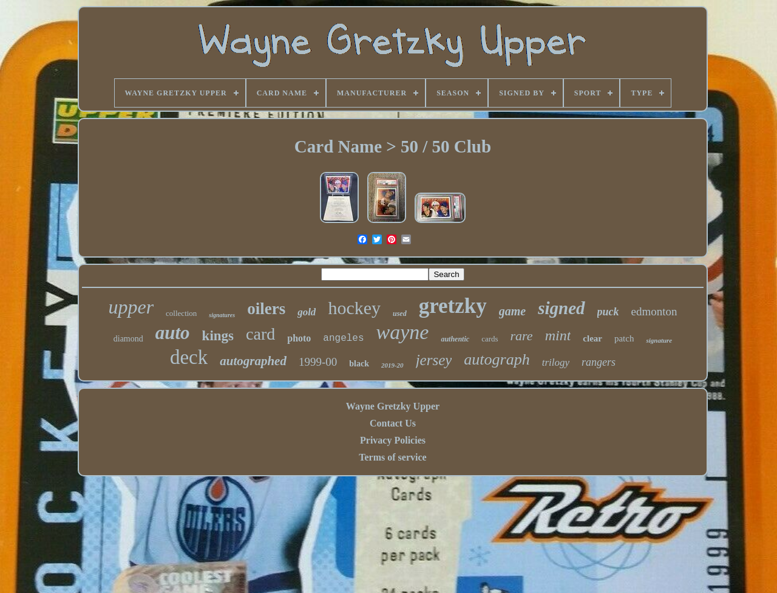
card (260, 333)
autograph (496, 359)
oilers (266, 309)
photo (299, 338)
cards (489, 338)
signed (561, 308)
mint (558, 335)
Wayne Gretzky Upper (392, 406)
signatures (222, 315)
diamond (128, 338)
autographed (253, 361)
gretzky (453, 306)
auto (172, 332)
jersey (434, 360)
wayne (402, 332)
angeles (343, 338)
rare (522, 335)
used (400, 313)
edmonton (654, 311)
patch (624, 338)
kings (218, 335)
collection (181, 313)
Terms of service (392, 457)
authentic (455, 339)
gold (306, 312)
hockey (354, 308)
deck (189, 357)
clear (592, 338)
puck (608, 312)
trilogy (555, 362)
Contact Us (393, 423)
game (512, 311)
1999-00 (318, 361)
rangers (599, 362)
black (359, 363)
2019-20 (392, 365)
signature (659, 340)
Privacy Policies (393, 440)
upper (131, 307)
